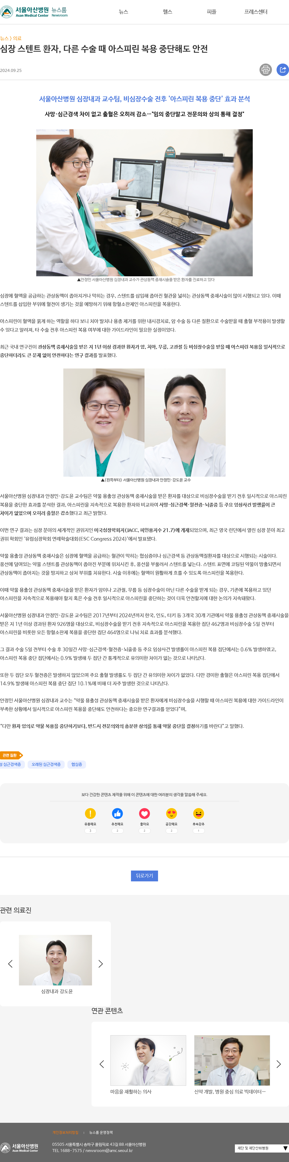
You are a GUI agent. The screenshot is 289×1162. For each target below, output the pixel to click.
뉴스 (123, 12)
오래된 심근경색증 (46, 764)
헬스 (167, 12)
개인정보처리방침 (65, 1133)
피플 (211, 12)
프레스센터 (255, 12)
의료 (17, 38)
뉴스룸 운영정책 (101, 1133)
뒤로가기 (144, 876)
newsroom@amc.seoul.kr (109, 1150)
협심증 (76, 764)
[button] (97, 966)
